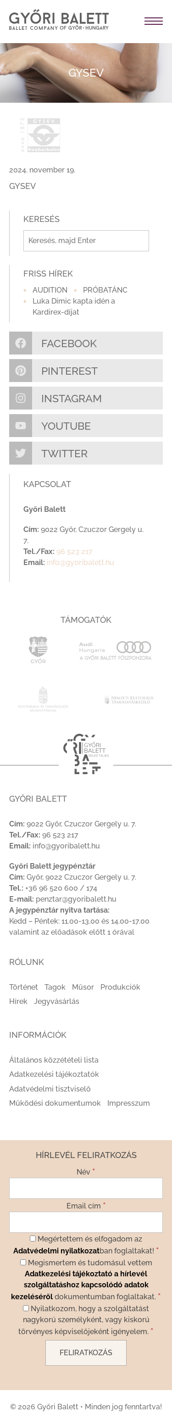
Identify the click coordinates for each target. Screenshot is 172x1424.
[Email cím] (86, 1222)
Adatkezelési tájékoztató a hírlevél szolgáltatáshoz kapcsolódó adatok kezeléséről (80, 1285)
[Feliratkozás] (86, 1353)
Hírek (18, 1001)
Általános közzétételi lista (54, 1060)
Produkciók (120, 987)
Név (86, 1171)
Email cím (86, 1205)
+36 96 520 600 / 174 (61, 888)
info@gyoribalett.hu (80, 562)
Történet (23, 987)
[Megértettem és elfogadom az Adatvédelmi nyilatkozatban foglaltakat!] (33, 1238)
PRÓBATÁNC (105, 290)
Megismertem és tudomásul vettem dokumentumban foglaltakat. (86, 1279)
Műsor (83, 987)
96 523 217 (74, 551)
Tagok (55, 987)
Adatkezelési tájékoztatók (54, 1074)
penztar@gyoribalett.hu (76, 899)
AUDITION (50, 290)
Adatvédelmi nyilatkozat (56, 1251)
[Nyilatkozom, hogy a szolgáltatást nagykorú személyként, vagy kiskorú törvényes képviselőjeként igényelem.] (26, 1308)
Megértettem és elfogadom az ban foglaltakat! (86, 1245)
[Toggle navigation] (140, 21)
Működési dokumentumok (55, 1103)
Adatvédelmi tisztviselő (50, 1089)
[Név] (86, 1188)
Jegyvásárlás (56, 1001)
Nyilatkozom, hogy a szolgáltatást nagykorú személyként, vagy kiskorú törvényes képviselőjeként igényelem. (86, 1320)
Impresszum (128, 1103)
